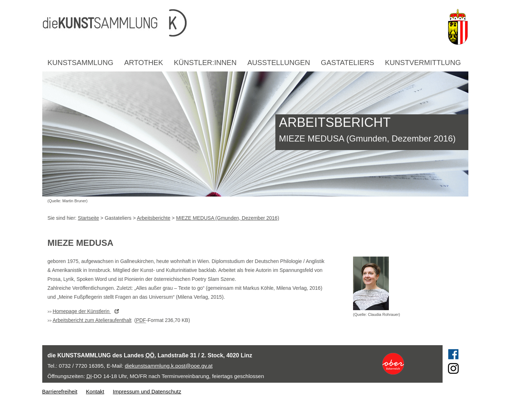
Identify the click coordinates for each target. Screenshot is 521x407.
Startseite (88, 218)
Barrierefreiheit (59, 391)
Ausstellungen (278, 62)
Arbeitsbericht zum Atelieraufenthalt (92, 320)
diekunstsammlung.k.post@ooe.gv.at (169, 366)
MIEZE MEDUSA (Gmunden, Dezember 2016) (227, 218)
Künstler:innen (205, 62)
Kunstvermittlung (423, 62)
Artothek (143, 62)
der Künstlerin (87, 311)
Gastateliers (347, 62)
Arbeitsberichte (153, 218)
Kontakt (95, 391)
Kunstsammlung (81, 62)
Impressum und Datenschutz (147, 391)
